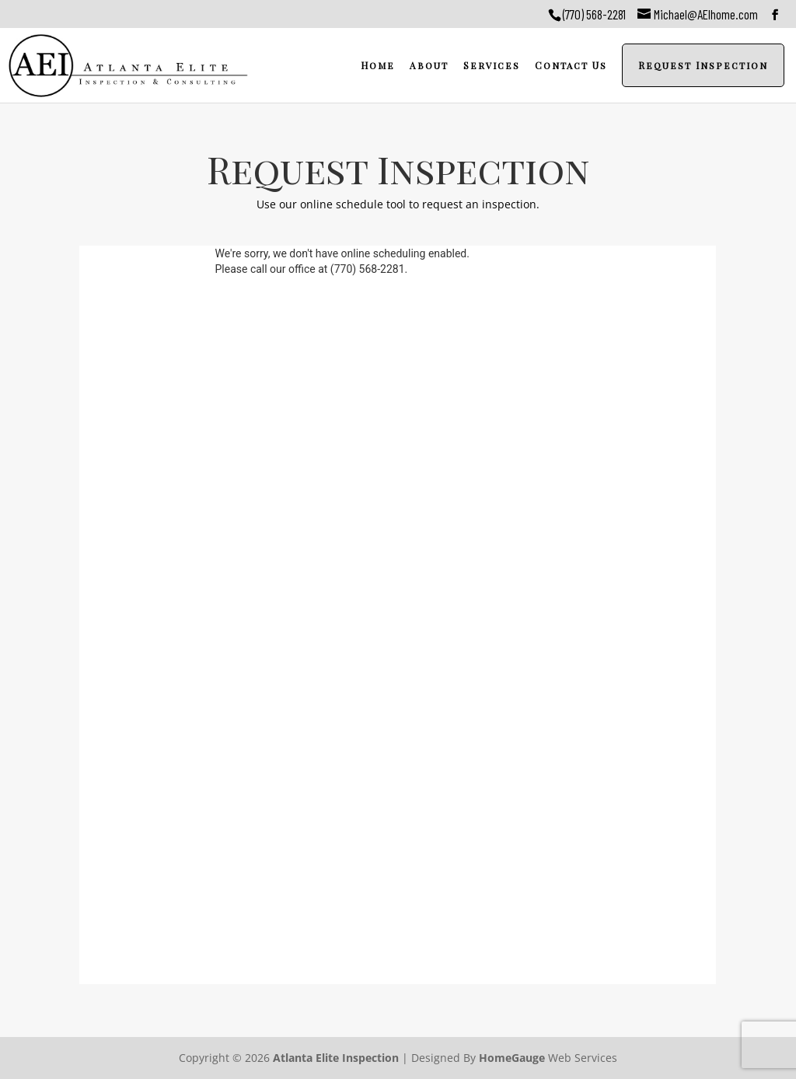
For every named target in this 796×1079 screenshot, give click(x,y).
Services (491, 65)
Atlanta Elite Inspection (336, 1057)
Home (378, 65)
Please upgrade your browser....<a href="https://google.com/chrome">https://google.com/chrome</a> (397, 615)
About (429, 65)
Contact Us (571, 65)
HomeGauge (512, 1057)
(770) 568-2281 (594, 14)
